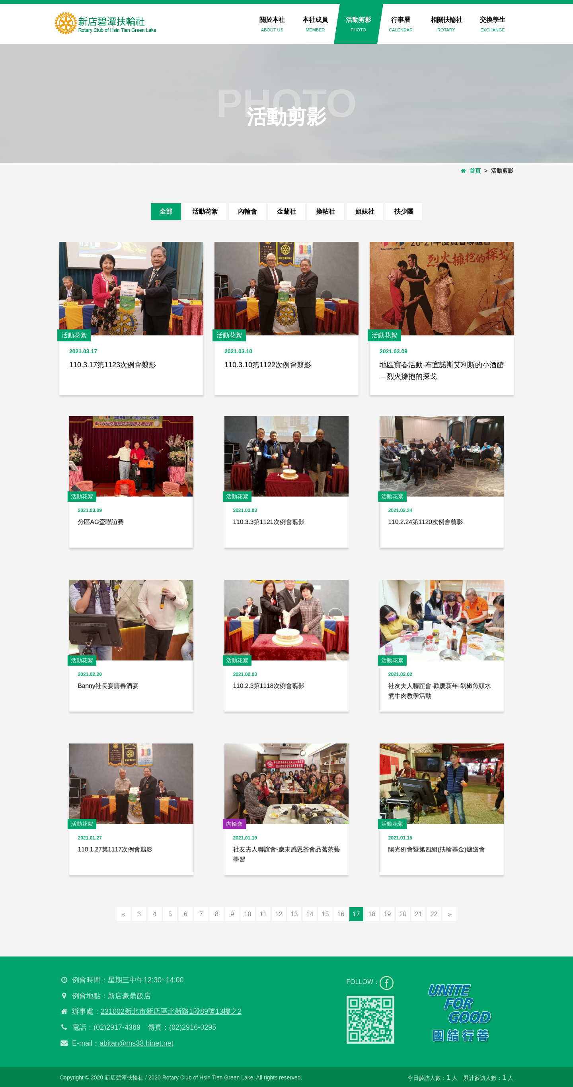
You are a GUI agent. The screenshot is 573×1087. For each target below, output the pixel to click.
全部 (166, 211)
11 (263, 914)
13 (294, 914)
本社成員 (315, 24)
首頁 (471, 171)
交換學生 (492, 24)
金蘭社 (286, 211)
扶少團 (403, 211)
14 (310, 914)
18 (372, 914)
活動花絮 (205, 211)
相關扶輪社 (446, 24)
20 (403, 914)
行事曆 (401, 24)
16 (341, 914)
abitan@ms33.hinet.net (133, 1043)
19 (387, 914)
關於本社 (272, 24)
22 (434, 914)
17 (356, 914)
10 (247, 914)
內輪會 (247, 211)
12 (279, 914)
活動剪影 (358, 24)
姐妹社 (364, 211)
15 (325, 914)
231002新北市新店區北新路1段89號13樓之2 (167, 1011)
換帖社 (325, 211)
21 (418, 914)
